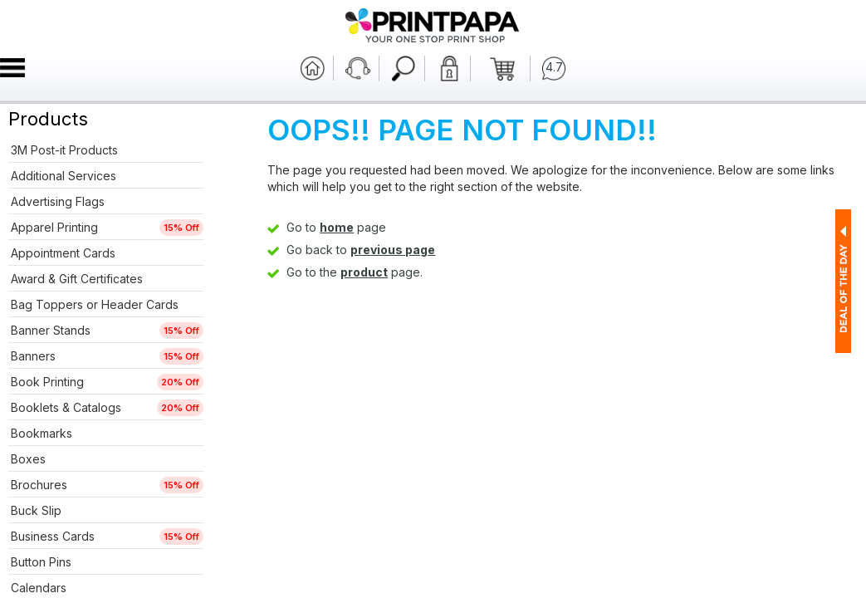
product (364, 272)
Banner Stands (51, 330)
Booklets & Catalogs (66, 407)
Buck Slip (36, 510)
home (337, 227)
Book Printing (47, 382)
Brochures (39, 485)
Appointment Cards (63, 253)
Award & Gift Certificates (77, 279)
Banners (33, 356)
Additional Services (63, 176)
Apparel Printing (54, 227)
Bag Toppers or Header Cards (95, 304)
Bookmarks (41, 433)
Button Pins (41, 562)
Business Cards (53, 536)
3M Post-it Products (64, 150)
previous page (392, 250)
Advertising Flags (58, 201)
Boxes (28, 459)
